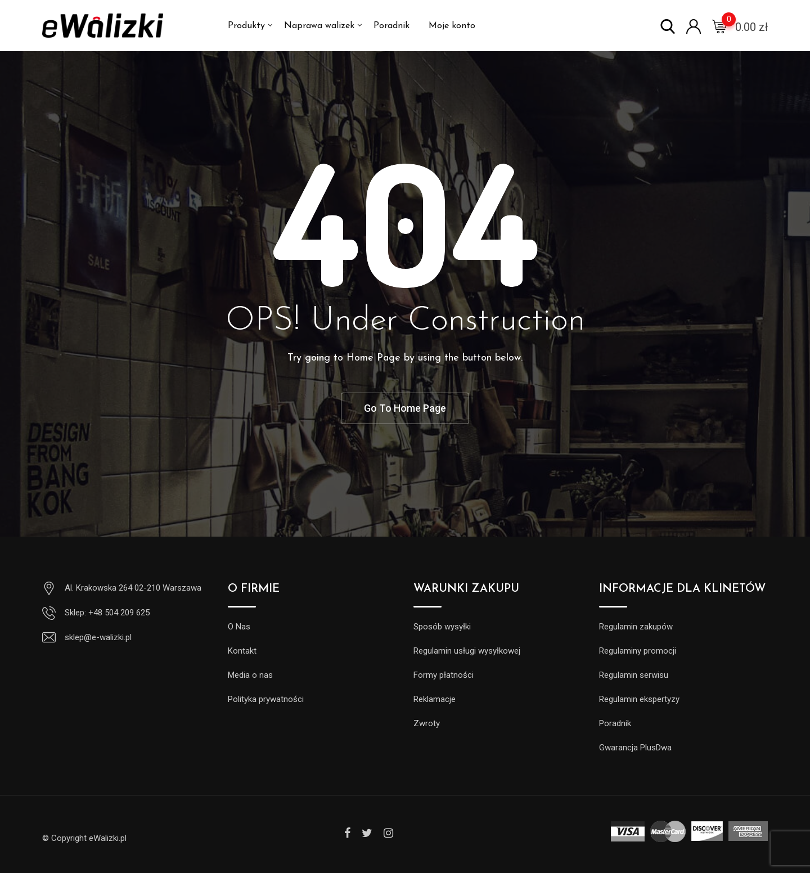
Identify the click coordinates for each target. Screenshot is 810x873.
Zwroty (426, 723)
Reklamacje (434, 699)
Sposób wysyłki (442, 627)
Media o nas (250, 675)
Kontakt (242, 651)
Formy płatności (443, 675)
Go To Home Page (405, 408)
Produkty (246, 25)
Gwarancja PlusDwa (635, 747)
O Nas (239, 627)
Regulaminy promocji (637, 651)
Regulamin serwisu (633, 675)
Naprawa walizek (319, 25)
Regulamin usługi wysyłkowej (466, 651)
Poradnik (392, 25)
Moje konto (452, 25)
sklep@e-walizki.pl (98, 637)
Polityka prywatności (266, 699)
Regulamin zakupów (636, 627)
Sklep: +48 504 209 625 (107, 613)
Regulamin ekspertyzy (639, 699)
